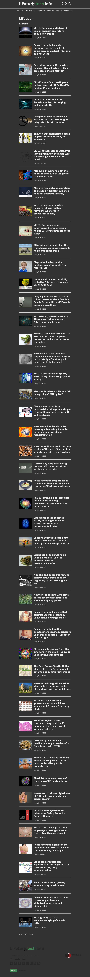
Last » (31, 934)
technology (30, 11)
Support (13, 970)
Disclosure (22, 970)
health (59, 11)
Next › (25, 934)
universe (50, 11)
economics (41, 11)
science (20, 11)
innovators (68, 11)
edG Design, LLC (20, 959)
